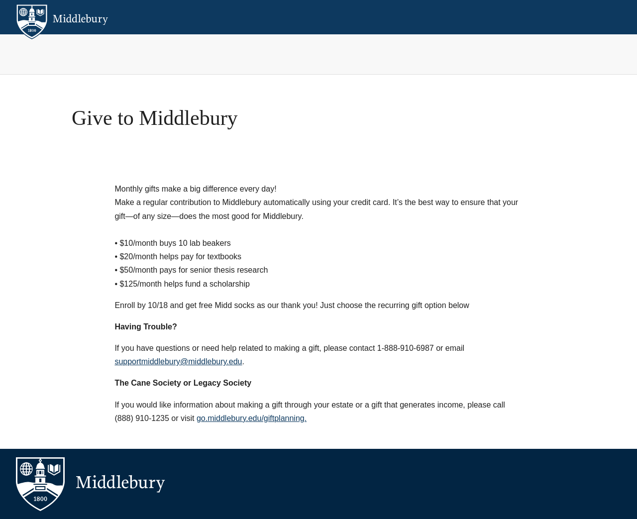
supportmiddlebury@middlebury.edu (178, 361)
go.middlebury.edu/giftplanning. (252, 418)
